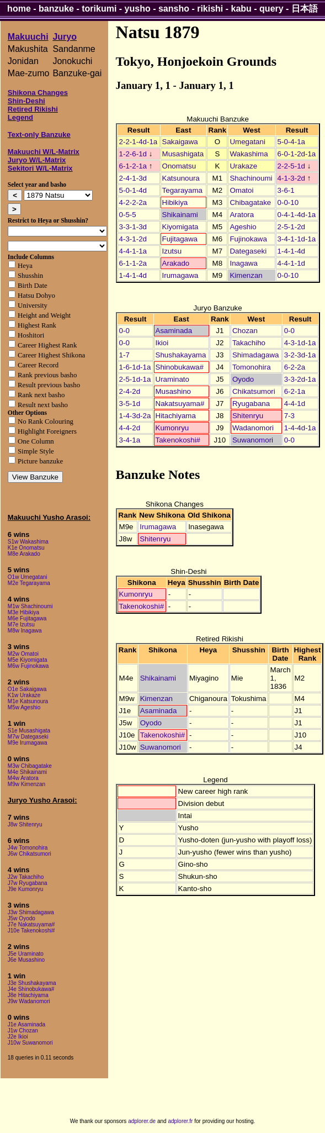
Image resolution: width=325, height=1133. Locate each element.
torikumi (99, 8)
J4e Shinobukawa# (31, 989)
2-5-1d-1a (135, 379)
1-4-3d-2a (135, 416)
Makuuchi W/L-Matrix (43, 151)
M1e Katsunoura (28, 701)
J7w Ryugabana (27, 883)
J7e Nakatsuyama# (31, 924)
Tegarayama (182, 190)
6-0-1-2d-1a (297, 154)
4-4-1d (295, 403)
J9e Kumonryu (25, 889)
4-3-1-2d (133, 239)
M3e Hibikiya (23, 612)
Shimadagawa (255, 355)
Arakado (176, 263)
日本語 (304, 8)
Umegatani (247, 142)
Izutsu (172, 251)
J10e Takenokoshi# (31, 931)
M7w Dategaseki (28, 737)
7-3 (289, 416)
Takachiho (248, 343)
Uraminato (172, 379)
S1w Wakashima (28, 542)
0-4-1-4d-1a (297, 214)
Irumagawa (180, 275)
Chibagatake (250, 202)
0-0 (124, 330)
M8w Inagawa (25, 631)
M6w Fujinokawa (28, 666)
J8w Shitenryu (25, 824)
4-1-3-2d (291, 178)
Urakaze (243, 166)
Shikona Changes (38, 92)
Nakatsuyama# (180, 403)
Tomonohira (251, 367)
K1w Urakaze (24, 695)
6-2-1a (295, 391)
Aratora (242, 214)
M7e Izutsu (21, 624)
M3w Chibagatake (30, 766)
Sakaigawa (180, 142)
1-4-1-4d (291, 251)
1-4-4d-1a (300, 428)
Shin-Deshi (26, 101)
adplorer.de (142, 1121)
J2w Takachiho (26, 877)
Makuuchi (28, 36)
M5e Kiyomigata (27, 660)
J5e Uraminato (26, 954)
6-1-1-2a (133, 263)
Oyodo (243, 379)
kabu (241, 8)
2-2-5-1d (291, 166)
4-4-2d (130, 428)
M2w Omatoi (23, 654)
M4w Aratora (23, 778)
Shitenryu (247, 416)
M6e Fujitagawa (27, 618)
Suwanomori (252, 440)
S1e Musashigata (29, 731)
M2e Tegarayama (29, 583)
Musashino (173, 391)
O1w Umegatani (27, 577)
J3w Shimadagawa (31, 912)
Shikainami (180, 214)
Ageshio (243, 227)
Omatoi (241, 190)
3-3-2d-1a (300, 379)
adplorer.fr (180, 1121)
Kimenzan (246, 275)
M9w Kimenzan (26, 784)
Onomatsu (179, 166)
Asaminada (174, 330)
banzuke (56, 8)
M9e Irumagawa (27, 743)
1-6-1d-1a (135, 367)
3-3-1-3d (133, 227)
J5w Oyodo (21, 918)
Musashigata (183, 154)
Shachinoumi (251, 178)
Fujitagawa (180, 239)
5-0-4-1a (291, 142)
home (19, 8)
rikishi (210, 8)
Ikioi (162, 343)
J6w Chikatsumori (29, 854)
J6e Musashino (26, 960)
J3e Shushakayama (32, 983)
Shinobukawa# (180, 367)
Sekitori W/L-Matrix (40, 168)
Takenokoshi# (178, 440)
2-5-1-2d (291, 227)
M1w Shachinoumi (30, 606)
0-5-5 (127, 214)
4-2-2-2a (133, 202)
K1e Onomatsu (26, 548)
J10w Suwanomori (30, 1043)
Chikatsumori (253, 391)
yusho (138, 8)
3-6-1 (286, 190)
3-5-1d (130, 403)
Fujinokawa (248, 239)
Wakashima (249, 154)
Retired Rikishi (33, 109)
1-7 (124, 355)
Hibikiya (175, 202)
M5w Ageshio (24, 707)
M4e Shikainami (27, 772)
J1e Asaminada (26, 1024)
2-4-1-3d (133, 178)
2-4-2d (130, 391)
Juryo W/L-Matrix (37, 160)
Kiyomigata (180, 227)
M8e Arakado (24, 554)
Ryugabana (251, 403)
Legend (20, 117)
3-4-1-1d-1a (297, 239)
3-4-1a (130, 440)
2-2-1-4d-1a (138, 142)
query (271, 8)
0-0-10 (288, 202)
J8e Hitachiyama (28, 995)
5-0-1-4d (133, 190)
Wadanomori (253, 428)
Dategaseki (248, 251)
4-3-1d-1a (300, 343)
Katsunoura (181, 178)
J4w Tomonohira (28, 848)
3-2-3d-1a (300, 355)
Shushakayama (181, 355)
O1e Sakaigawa (27, 689)
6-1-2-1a (133, 166)
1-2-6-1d (133, 154)
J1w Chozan (23, 1030)
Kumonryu (172, 428)
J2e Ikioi (18, 1037)
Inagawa (243, 263)
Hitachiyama (176, 416)
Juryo (64, 36)
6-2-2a (295, 367)
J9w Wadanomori (29, 1001)
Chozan (245, 330)
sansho (173, 8)
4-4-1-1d (291, 263)
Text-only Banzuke (39, 134)
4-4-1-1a (133, 251)
